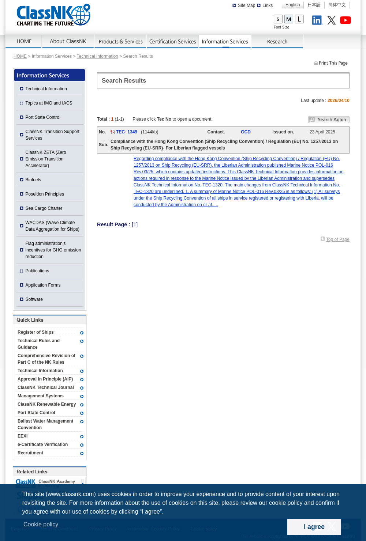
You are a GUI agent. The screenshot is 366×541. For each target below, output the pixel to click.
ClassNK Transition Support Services (52, 135)
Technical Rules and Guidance (39, 344)
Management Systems (41, 395)
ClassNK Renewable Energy (47, 404)
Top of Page (338, 239)
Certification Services (173, 42)
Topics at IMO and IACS (49, 103)
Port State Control (43, 117)
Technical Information (97, 56)
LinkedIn (318, 21)
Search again (329, 119)
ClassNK (53, 15)
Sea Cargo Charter (44, 208)
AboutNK (68, 42)
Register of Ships (36, 332)
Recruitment (30, 452)
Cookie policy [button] (40, 524)
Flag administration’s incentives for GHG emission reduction (53, 250)
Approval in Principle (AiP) (45, 379)
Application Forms (43, 285)
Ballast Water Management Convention (45, 424)
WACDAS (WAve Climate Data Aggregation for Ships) (52, 226)
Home (23, 42)
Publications (37, 270)
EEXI (22, 436)
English (292, 4)
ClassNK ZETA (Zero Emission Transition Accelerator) (46, 159)
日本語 (314, 4)
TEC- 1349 (126, 132)
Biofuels (33, 179)
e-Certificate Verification (43, 444)
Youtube (346, 21)
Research (277, 42)
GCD (246, 132)
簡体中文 (337, 4)
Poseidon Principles (45, 194)
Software (34, 299)
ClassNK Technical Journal (46, 387)
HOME (20, 56)
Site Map (246, 5)
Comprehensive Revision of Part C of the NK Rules (46, 359)
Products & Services (120, 42)
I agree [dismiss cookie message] (314, 526)
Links (267, 5)
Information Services (225, 42)
